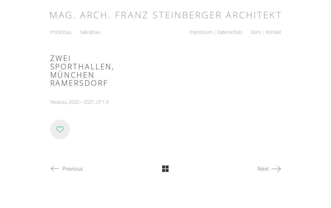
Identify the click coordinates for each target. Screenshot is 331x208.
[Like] (60, 129)
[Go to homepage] (165, 13)
